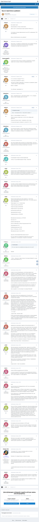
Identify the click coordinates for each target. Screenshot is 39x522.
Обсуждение (14, 14)
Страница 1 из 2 (13, 18)
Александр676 (5, 58)
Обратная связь (18, 520)
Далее (6, 18)
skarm (5, 368)
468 (6, 50)
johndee (6, 155)
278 (6, 102)
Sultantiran (5, 93)
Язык (13, 520)
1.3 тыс (6, 458)
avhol (6, 168)
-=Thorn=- (5, 241)
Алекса (6, 256)
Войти (28, 503)
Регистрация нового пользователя (11, 503)
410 (6, 264)
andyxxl (8, 13)
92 (6, 250)
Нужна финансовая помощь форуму (19, 7)
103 (6, 190)
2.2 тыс (6, 67)
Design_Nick (6, 449)
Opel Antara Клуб (6, 1)
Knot (6, 140)
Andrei (5, 181)
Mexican (6, 41)
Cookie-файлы (24, 520)
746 (6, 149)
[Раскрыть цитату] (12, 110)
